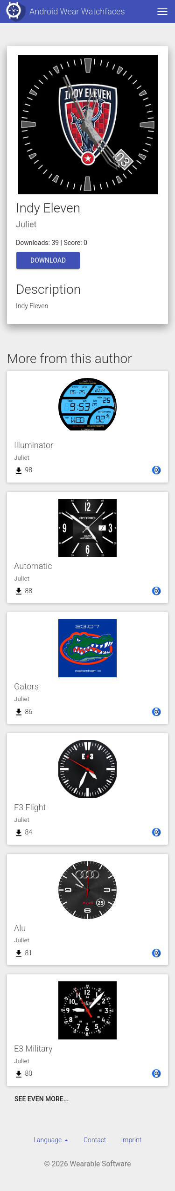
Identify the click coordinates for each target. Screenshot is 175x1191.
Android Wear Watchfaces (62, 11)
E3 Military (33, 1048)
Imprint (131, 1140)
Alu (20, 928)
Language (51, 1140)
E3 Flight (30, 807)
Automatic (33, 566)
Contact (95, 1140)
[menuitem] (51, 1140)
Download (48, 260)
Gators (26, 686)
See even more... (41, 1099)
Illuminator (33, 445)
